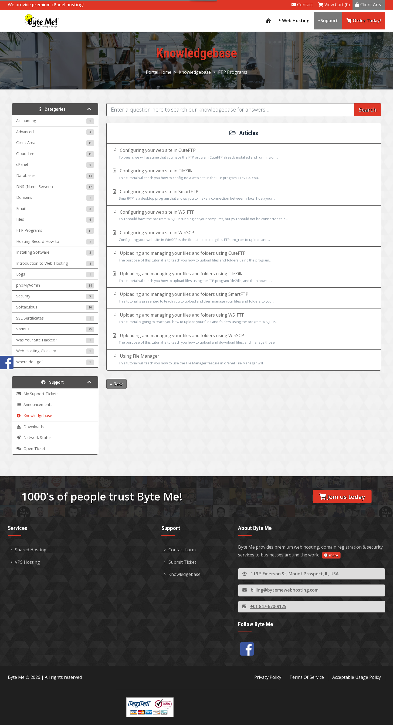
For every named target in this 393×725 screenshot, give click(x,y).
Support (329, 21)
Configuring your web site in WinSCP (243, 236)
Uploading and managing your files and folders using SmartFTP (243, 298)
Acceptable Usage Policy (356, 677)
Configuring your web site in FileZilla (243, 174)
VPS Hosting (25, 562)
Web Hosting (295, 21)
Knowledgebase (195, 72)
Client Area (368, 5)
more (331, 555)
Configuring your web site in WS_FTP (243, 216)
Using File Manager (243, 360)
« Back (116, 384)
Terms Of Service (306, 677)
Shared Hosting (28, 550)
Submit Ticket (180, 562)
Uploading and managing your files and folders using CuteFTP (243, 257)
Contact (302, 5)
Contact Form (180, 550)
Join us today (342, 496)
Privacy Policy (267, 677)
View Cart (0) (334, 5)
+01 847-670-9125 (264, 606)
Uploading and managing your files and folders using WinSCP (243, 339)
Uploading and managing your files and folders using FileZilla (243, 277)
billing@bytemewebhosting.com (280, 590)
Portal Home (158, 72)
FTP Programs (232, 72)
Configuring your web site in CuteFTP (243, 154)
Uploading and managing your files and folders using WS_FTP (243, 318)
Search (368, 109)
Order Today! (364, 21)
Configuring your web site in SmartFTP (243, 195)
